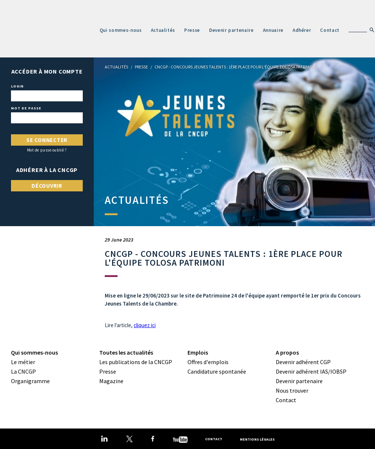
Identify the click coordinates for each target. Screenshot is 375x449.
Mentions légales (257, 439)
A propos (287, 352)
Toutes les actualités (126, 352)
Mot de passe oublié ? (47, 150)
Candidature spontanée (217, 371)
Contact (329, 30)
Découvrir (46, 185)
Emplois (198, 352)
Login (17, 86)
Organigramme (30, 381)
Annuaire (273, 30)
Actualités (163, 30)
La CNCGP (23, 371)
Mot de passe (26, 108)
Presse (192, 30)
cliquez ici (145, 325)
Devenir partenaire (231, 30)
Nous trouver (292, 390)
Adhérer (302, 30)
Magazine (111, 381)
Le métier (23, 362)
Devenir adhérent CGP (303, 362)
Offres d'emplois (208, 362)
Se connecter (46, 139)
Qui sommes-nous (121, 30)
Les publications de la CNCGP (135, 362)
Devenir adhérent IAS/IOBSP (311, 371)
